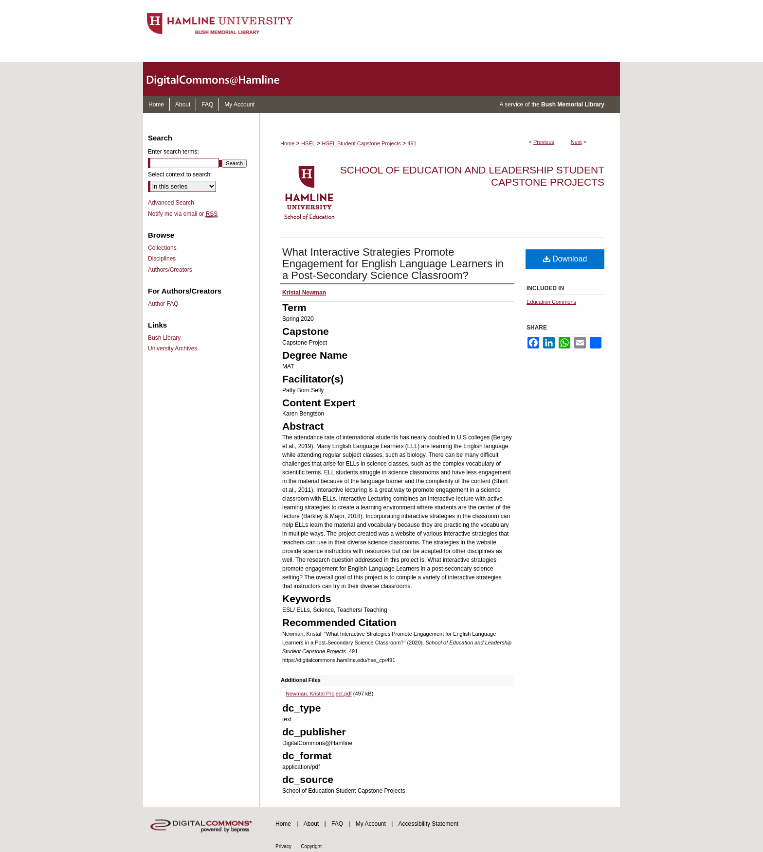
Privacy (283, 846)
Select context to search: (180, 174)
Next (576, 142)
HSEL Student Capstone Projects (361, 143)
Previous (543, 142)
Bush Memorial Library (572, 104)
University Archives (172, 348)
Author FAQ (163, 303)
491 (411, 143)
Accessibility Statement (428, 823)
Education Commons (551, 302)
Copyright (311, 846)
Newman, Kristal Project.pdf (319, 693)
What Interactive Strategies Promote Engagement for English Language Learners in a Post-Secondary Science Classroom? (393, 263)
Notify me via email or (183, 213)
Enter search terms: (173, 151)
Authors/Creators (170, 269)
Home (287, 143)
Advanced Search (171, 202)
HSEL (308, 143)
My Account (371, 823)
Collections (162, 247)
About (311, 823)
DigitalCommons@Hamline (221, 79)
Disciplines (162, 258)
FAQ (337, 823)
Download (565, 259)
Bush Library (164, 337)
